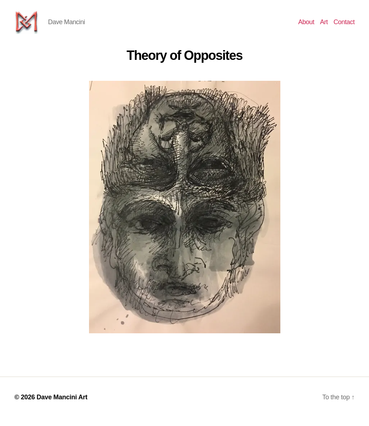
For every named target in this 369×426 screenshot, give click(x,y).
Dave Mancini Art (61, 405)
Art (324, 26)
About (306, 26)
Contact (344, 26)
